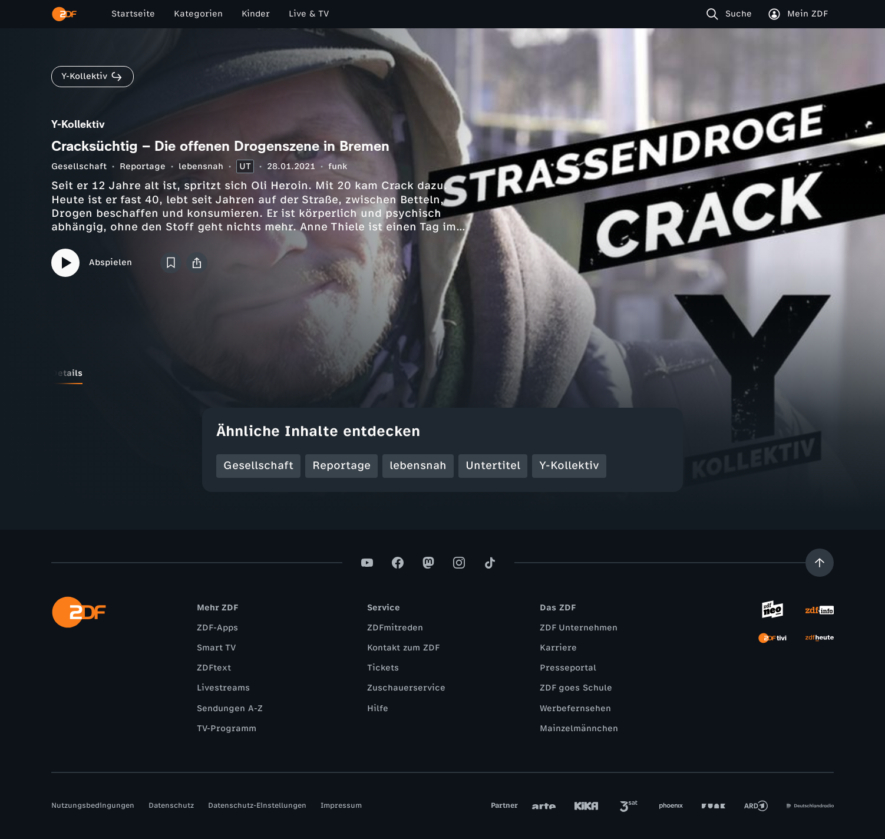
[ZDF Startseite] (64, 14)
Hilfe (377, 708)
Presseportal (568, 668)
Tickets (383, 668)
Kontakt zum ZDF (403, 648)
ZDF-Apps (217, 628)
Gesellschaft (79, 166)
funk (337, 166)
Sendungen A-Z (230, 708)
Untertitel (492, 465)
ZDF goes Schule (576, 688)
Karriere (558, 648)
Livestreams (223, 688)
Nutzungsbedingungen (92, 805)
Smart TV (216, 648)
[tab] (66, 373)
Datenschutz (171, 805)
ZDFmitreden (395, 628)
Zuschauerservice (406, 688)
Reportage (143, 166)
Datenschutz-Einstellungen (257, 805)
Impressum (341, 805)
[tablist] (442, 373)
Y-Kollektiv (569, 465)
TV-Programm (226, 729)
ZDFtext (214, 668)
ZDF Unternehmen (578, 628)
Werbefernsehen (575, 708)
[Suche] (731, 14)
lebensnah (201, 166)
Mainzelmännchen (579, 729)
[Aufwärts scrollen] (819, 563)
